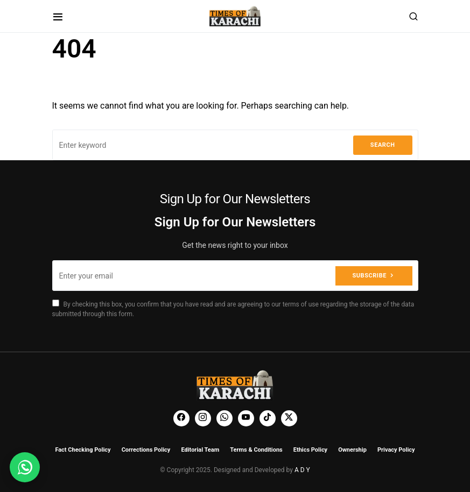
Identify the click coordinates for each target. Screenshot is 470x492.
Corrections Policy (146, 449)
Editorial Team (200, 449)
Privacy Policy (396, 449)
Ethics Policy (310, 449)
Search (382, 144)
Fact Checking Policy (82, 449)
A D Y (302, 470)
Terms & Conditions (256, 449)
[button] (58, 16)
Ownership (352, 449)
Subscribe (370, 275)
